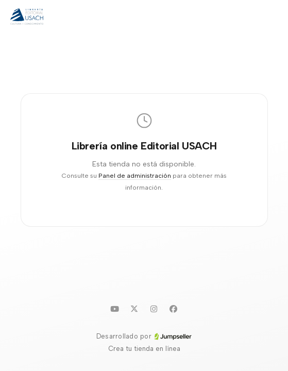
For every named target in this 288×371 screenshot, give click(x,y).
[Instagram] (154, 308)
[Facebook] (173, 308)
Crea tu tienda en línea (144, 348)
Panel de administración (134, 175)
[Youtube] (115, 308)
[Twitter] (134, 308)
